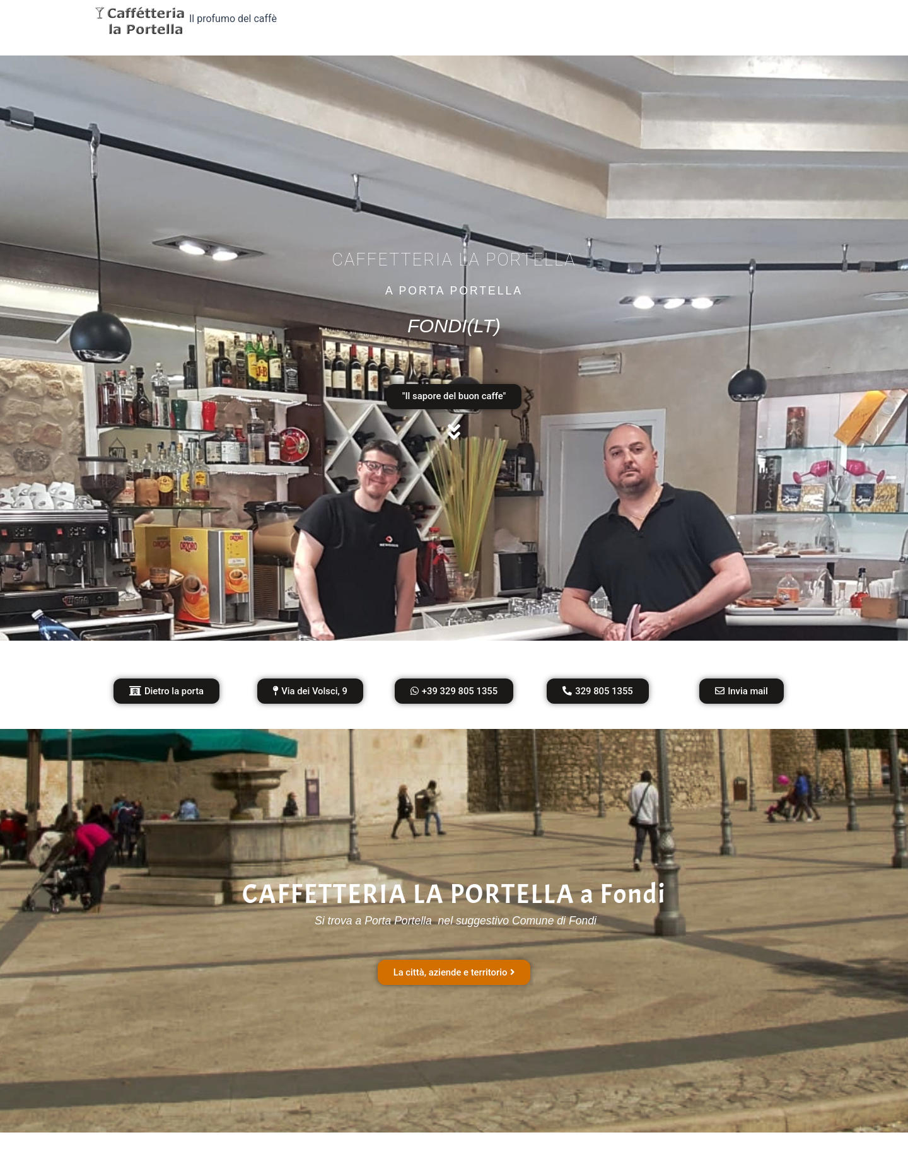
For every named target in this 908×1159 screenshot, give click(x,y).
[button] (310, 693)
